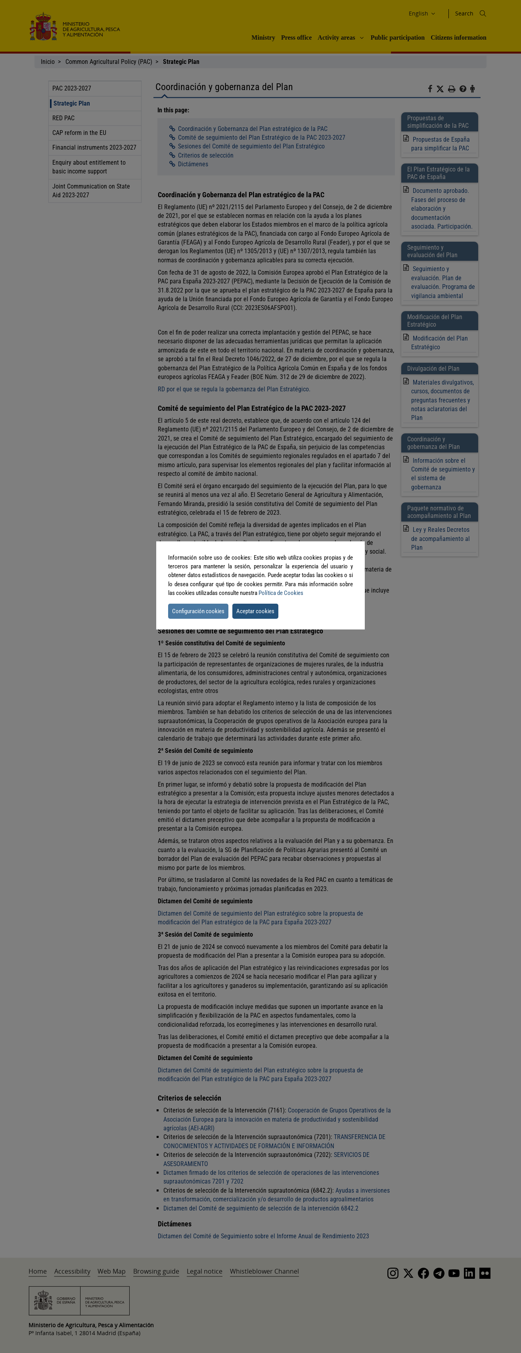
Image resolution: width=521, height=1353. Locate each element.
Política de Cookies (281, 593)
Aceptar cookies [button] (255, 611)
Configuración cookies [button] (198, 611)
